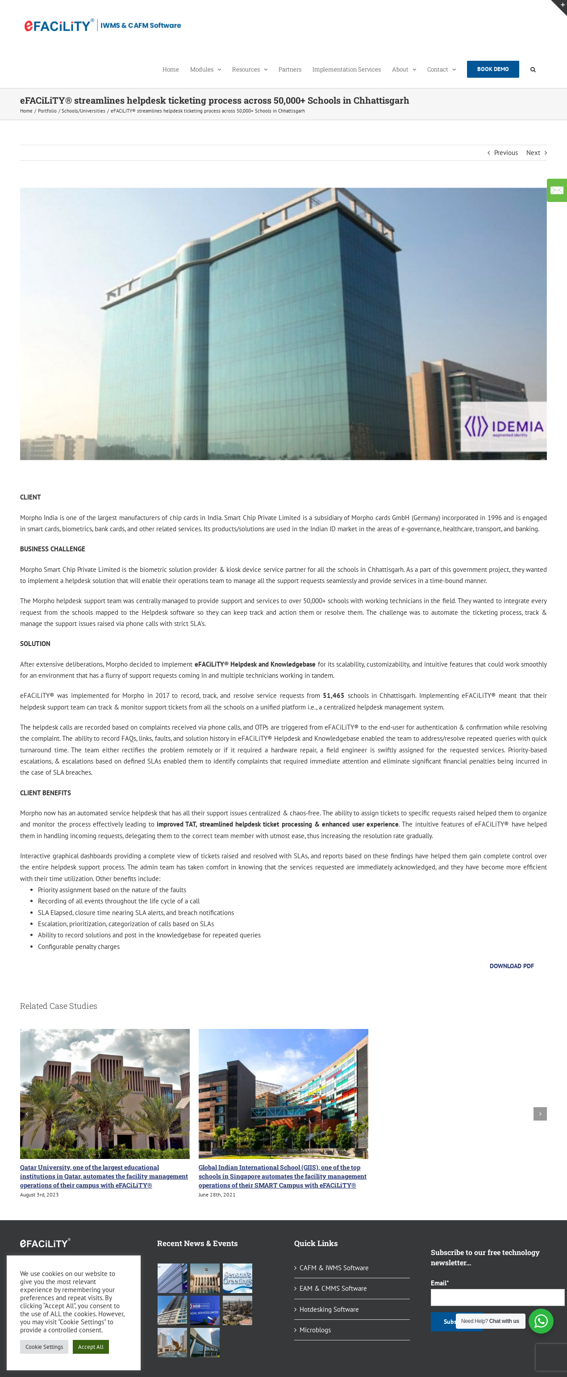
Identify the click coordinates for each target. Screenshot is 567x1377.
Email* (489, 1292)
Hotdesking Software (329, 1309)
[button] (533, 69)
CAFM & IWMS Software (334, 1268)
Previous (506, 152)
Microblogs (315, 1330)
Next (533, 152)
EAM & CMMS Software (333, 1288)
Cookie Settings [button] (44, 1347)
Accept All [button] (91, 1347)
